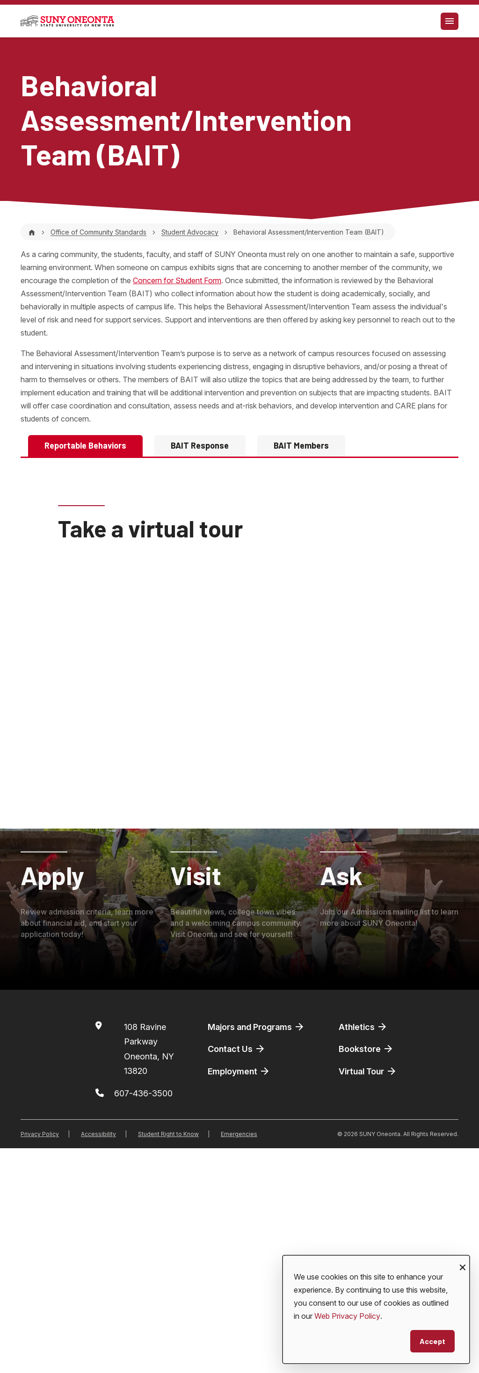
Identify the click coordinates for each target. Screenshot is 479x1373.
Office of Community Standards (98, 232)
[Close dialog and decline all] (463, 1261)
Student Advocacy (189, 232)
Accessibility (98, 1358)
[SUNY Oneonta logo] (67, 21)
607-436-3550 (170, 542)
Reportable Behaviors (85, 445)
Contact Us (237, 1274)
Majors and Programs (256, 1251)
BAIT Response (200, 445)
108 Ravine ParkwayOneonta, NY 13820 (149, 1274)
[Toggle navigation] (449, 21)
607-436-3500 (143, 1318)
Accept (432, 1341)
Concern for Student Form (177, 280)
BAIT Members (301, 445)
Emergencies (239, 1358)
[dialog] (376, 1309)
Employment (239, 1295)
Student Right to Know (168, 1358)
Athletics (363, 1251)
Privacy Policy (40, 1358)
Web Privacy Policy (347, 1316)
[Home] (32, 232)
